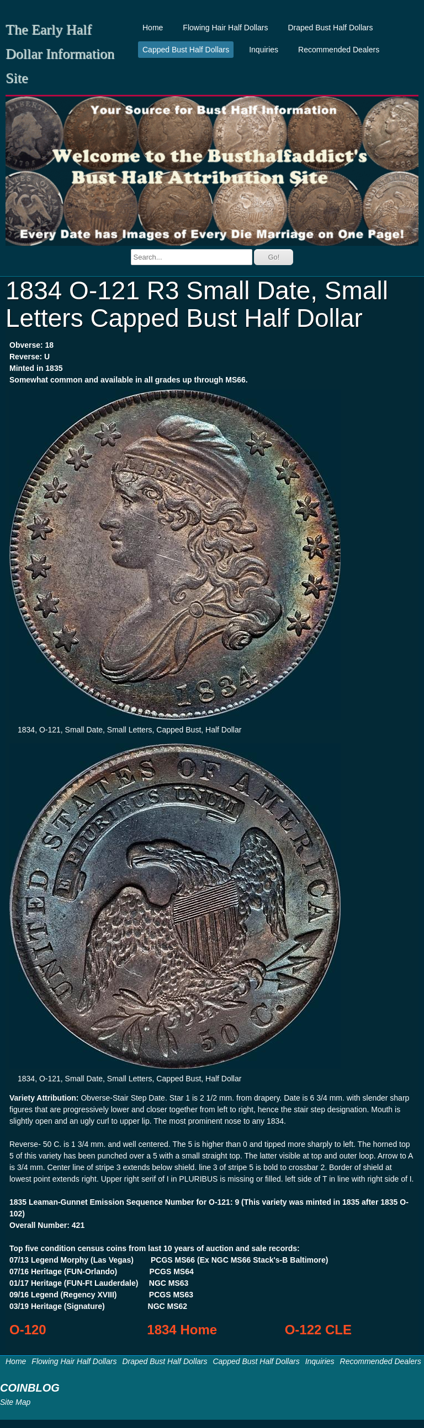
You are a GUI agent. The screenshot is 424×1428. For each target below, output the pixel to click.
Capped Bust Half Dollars (185, 49)
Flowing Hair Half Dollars (225, 27)
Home (152, 27)
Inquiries (263, 49)
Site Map (15, 1402)
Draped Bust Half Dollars (330, 27)
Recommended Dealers (338, 49)
